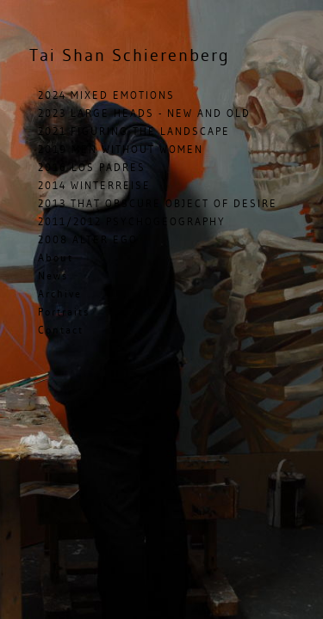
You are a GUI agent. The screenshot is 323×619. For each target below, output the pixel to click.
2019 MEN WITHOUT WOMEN (120, 149)
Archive (60, 293)
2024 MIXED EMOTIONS (106, 95)
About (55, 257)
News (53, 275)
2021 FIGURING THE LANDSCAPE (134, 131)
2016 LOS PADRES (92, 167)
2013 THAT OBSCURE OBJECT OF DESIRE (157, 203)
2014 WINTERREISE (94, 185)
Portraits (64, 311)
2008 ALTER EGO (88, 239)
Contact (61, 329)
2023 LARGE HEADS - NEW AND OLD (144, 113)
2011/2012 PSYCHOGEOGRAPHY (132, 221)
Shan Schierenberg (129, 54)
